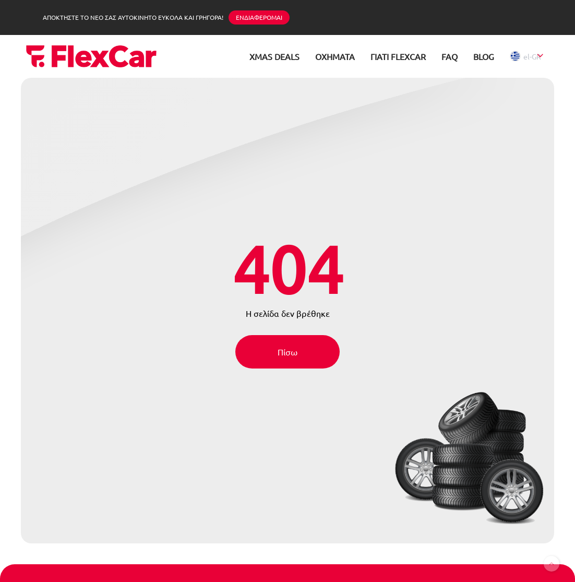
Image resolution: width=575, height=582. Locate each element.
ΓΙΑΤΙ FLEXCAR (398, 56)
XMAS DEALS (274, 56)
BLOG (483, 56)
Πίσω (287, 352)
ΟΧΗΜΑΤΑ (335, 56)
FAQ (449, 56)
